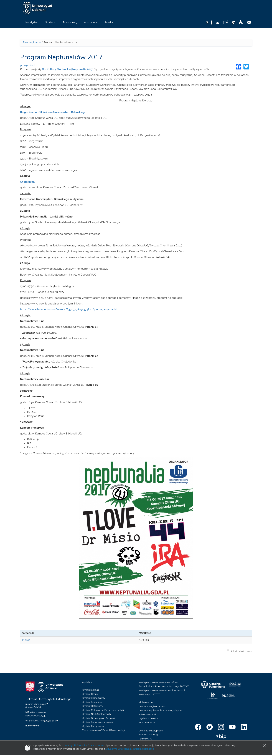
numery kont (32, 725)
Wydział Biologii (90, 690)
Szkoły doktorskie (148, 714)
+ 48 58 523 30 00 (49, 720)
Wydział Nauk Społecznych (96, 714)
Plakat (26, 640)
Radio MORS (145, 738)
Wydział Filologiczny (93, 702)
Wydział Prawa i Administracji (97, 722)
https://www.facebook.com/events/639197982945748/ (55, 309)
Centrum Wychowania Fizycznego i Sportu (161, 710)
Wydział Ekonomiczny (93, 698)
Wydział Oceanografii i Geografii (98, 718)
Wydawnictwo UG (148, 718)
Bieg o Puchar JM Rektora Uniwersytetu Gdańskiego (53, 112)
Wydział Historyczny (92, 706)
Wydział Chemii (90, 694)
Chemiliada (27, 181)
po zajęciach (27, 65)
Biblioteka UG (146, 702)
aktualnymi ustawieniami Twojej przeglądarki (129, 749)
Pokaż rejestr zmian (239, 651)
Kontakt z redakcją (148, 734)
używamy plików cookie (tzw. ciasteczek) (84, 745)
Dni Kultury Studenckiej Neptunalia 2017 (67, 69)
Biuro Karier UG (147, 722)
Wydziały (87, 682)
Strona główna (32, 42)
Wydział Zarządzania (93, 726)
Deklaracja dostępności (151, 730)
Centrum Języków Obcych (152, 706)
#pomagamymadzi (104, 309)
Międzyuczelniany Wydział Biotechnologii (103, 730)
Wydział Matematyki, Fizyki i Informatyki (103, 710)
